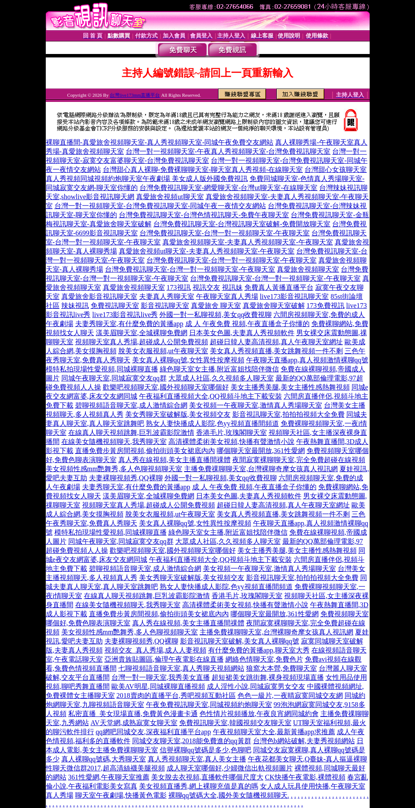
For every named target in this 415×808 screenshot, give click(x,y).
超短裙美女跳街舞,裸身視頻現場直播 (268, 677)
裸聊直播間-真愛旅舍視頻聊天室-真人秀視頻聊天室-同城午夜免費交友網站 (160, 142)
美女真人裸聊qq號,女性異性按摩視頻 (188, 360)
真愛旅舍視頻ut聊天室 (169, 196)
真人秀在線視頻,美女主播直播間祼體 (174, 459)
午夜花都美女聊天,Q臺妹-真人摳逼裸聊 (307, 759)
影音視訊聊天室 (165, 305)
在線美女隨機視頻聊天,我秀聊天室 (114, 441)
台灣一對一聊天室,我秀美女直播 (160, 677)
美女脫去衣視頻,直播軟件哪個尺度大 (207, 777)
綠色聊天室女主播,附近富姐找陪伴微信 (219, 369)
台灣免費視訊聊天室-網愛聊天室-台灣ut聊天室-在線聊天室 (228, 187)
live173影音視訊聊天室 (294, 296)
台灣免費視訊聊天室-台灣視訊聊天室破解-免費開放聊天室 (242, 224)
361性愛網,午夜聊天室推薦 (108, 777)
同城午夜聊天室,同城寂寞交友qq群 (114, 378)
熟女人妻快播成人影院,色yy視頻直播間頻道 (212, 423)
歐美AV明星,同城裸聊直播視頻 (158, 686)
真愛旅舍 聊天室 (216, 305)
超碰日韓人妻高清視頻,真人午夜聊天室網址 (276, 341)
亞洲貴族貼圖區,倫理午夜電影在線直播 (164, 659)
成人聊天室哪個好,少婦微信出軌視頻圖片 (230, 768)
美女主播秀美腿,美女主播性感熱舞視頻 (290, 387)
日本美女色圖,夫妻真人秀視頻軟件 (242, 332)
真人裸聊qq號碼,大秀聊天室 (103, 759)
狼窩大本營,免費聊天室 (281, 668)
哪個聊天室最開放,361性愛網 (261, 450)
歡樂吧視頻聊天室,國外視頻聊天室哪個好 (166, 387)
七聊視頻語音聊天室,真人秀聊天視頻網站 (181, 668)
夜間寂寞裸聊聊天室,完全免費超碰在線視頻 (298, 459)
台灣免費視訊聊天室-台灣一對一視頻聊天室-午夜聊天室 (224, 233)
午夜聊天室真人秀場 (227, 296)
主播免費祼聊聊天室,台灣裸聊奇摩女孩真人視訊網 (261, 468)
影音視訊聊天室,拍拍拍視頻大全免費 (288, 414)
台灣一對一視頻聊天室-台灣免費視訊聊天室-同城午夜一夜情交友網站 (160, 205)
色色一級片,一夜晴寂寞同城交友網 (290, 695)
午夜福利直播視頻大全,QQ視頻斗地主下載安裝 (210, 396)
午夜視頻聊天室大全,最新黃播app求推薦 (274, 731)
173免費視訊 (326, 305)
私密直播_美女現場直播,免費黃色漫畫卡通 (133, 713)
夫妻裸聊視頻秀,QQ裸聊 (126, 478)
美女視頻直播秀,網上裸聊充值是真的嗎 (198, 786)
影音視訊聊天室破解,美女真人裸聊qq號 (239, 641)
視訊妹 (232, 287)
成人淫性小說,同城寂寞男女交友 (256, 686)
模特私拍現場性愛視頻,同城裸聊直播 (102, 369)
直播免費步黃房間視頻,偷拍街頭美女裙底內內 (145, 450)
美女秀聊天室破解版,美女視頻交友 (178, 414)
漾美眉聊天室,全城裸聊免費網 (141, 332)
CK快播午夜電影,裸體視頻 (305, 777)
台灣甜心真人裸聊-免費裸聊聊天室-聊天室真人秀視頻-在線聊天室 (203, 169)
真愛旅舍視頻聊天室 (308, 269)
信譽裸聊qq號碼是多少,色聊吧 (205, 750)
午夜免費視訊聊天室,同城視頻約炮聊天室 (209, 704)
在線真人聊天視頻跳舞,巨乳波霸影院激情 (131, 432)
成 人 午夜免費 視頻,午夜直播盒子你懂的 (247, 323)
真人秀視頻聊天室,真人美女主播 (197, 759)
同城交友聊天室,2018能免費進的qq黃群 (191, 741)
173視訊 (179, 287)
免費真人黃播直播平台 (279, 287)
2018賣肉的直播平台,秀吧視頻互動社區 (176, 695)
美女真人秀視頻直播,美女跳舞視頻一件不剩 (276, 351)
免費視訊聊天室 (115, 305)
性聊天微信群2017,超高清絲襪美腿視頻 (105, 768)
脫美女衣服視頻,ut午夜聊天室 (163, 351)
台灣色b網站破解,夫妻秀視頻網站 (304, 741)
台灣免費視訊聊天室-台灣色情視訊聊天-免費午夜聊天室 (204, 215)
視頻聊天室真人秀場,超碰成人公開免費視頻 (141, 341)
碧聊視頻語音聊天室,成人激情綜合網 (131, 405)
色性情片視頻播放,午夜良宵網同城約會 (259, 713)
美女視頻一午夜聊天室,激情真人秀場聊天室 (255, 405)
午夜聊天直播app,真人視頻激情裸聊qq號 (307, 360)
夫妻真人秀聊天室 (166, 296)
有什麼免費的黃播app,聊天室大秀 (259, 650)
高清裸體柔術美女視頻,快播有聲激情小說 (231, 441)
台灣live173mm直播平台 (135, 95)
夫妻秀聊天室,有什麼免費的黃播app (129, 323)
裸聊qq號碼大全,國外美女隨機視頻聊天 (228, 795)
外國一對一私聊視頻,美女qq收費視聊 (215, 314)
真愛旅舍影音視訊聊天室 (99, 296)
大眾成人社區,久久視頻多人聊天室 (221, 378)
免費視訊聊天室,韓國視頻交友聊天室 (235, 722)
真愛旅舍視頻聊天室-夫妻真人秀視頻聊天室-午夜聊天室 (247, 242)
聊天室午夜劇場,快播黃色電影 (121, 795)
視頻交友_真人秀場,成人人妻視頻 (155, 650)
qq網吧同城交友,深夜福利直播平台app (153, 731)
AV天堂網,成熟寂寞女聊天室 (134, 722)
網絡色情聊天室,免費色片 (264, 659)
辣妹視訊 (75, 305)
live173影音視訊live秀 (125, 314)
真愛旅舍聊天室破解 (274, 305)
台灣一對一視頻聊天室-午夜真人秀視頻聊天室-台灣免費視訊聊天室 (228, 151)
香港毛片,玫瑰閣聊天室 (231, 432)
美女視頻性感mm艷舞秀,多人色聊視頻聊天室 (114, 468)
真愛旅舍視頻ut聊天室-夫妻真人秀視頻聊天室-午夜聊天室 (207, 251)
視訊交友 (206, 287)
